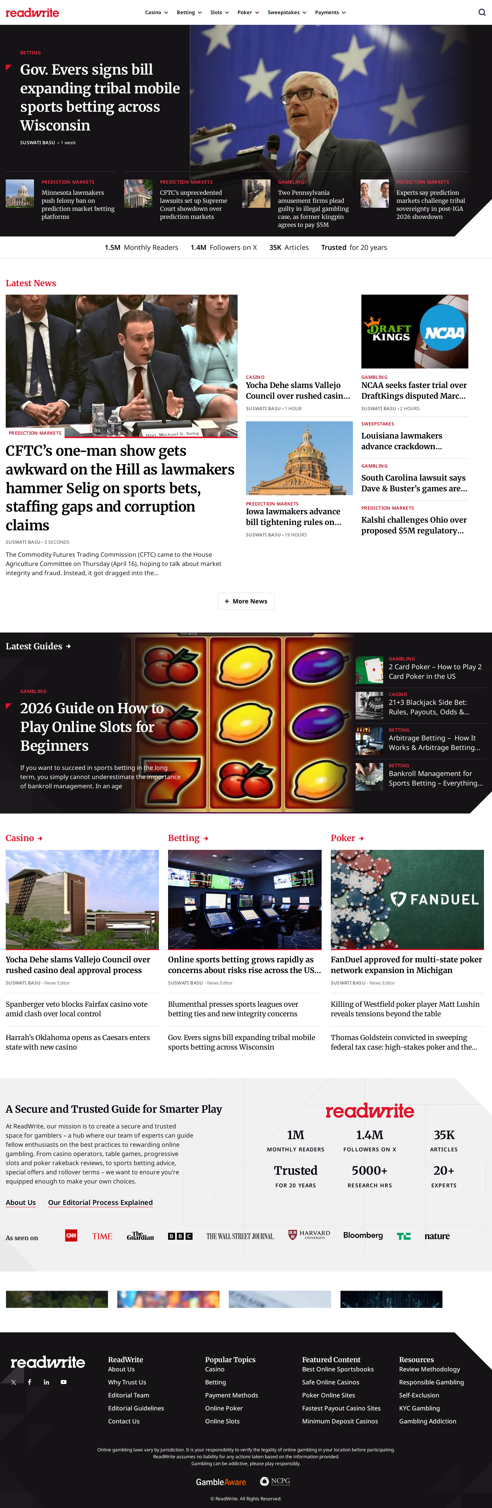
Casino (153, 12)
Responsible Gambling (431, 1382)
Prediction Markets (68, 181)
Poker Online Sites (328, 1395)
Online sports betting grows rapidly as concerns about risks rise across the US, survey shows (242, 970)
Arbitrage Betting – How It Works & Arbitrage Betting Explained (432, 747)
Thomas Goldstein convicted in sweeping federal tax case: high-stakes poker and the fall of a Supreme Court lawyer (401, 1047)
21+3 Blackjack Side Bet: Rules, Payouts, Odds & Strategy (428, 712)
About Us (21, 1202)
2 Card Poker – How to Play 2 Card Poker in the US (435, 671)
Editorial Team (128, 1395)
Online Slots (222, 1421)
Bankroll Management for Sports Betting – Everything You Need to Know (433, 783)
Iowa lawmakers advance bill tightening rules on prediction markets (293, 522)
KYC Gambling (419, 1408)
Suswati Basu (37, 142)
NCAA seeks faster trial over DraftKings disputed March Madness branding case (414, 395)
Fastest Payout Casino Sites (341, 1408)
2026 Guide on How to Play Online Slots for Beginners (92, 727)
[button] (482, 12)
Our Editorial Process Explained (100, 1202)
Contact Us (124, 1421)
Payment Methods (231, 1395)
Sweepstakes (283, 12)
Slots (216, 12)
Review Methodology (429, 1369)
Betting (186, 12)
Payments (327, 12)
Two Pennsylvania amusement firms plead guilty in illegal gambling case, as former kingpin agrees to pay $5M (313, 208)
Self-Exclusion (419, 1395)
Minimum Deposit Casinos (340, 1421)
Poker (245, 12)
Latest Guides (34, 646)
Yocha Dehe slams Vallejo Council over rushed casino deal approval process (297, 395)
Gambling (291, 181)
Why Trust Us (127, 1382)
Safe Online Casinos (330, 1382)
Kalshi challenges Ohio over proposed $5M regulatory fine (414, 530)
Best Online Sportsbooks (338, 1369)
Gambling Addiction (427, 1421)
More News (250, 601)
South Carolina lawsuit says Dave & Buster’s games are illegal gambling (413, 488)
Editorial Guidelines (136, 1408)
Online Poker (224, 1408)
